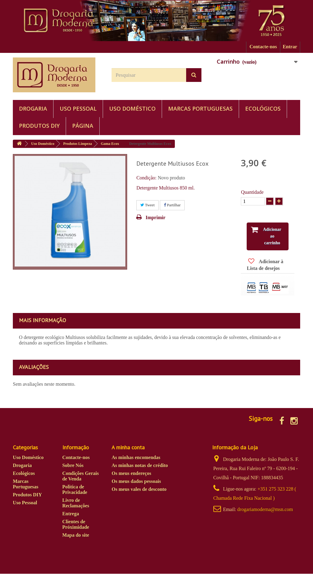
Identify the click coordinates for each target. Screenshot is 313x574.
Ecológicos (263, 108)
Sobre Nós (73, 465)
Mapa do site (75, 535)
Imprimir (155, 217)
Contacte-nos (263, 46)
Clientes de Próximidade (75, 524)
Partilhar (172, 205)
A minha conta (128, 447)
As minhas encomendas (136, 457)
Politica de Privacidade (74, 489)
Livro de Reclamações (75, 503)
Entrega (70, 514)
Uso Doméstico (132, 108)
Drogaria (33, 108)
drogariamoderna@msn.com (265, 509)
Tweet (147, 205)
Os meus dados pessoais (136, 481)
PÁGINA (82, 125)
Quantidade (252, 192)
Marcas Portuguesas (200, 108)
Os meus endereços (131, 473)
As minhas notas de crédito (140, 465)
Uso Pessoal (78, 108)
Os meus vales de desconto (139, 489)
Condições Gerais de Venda (80, 476)
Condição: (146, 177)
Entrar (290, 46)
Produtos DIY (39, 125)
